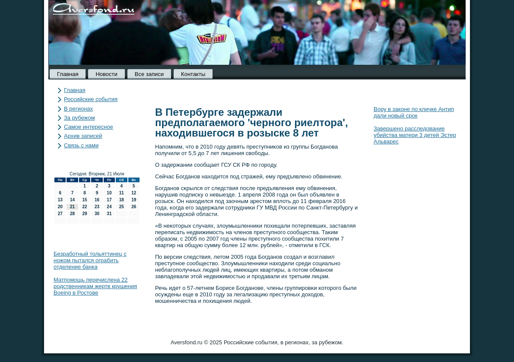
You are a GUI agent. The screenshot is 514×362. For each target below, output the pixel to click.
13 (60, 199)
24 (109, 206)
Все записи (149, 74)
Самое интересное (88, 127)
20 (60, 206)
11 (121, 193)
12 (133, 193)
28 (72, 213)
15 (84, 199)
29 (84, 213)
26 (133, 206)
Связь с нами (81, 145)
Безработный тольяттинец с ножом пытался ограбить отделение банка (90, 260)
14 (72, 199)
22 (84, 206)
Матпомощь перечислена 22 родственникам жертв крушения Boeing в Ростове (95, 286)
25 (121, 206)
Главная (67, 74)
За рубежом (79, 117)
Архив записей (83, 136)
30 (97, 213)
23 (97, 206)
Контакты (193, 74)
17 (109, 199)
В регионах (78, 108)
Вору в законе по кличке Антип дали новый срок (414, 112)
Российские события (90, 99)
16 (97, 199)
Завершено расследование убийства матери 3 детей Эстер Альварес (415, 135)
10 (109, 193)
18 (121, 199)
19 (133, 199)
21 (72, 206)
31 (109, 213)
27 (60, 213)
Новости (106, 74)
